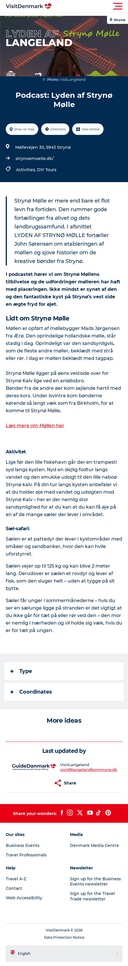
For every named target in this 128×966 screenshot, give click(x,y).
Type (21, 671)
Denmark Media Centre (94, 845)
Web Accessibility (24, 897)
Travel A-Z (16, 878)
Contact (14, 888)
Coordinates (31, 692)
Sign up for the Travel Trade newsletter (92, 896)
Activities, (26, 169)
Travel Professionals (26, 855)
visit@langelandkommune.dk (88, 769)
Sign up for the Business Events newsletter (95, 881)
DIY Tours (46, 169)
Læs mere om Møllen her (35, 425)
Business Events (22, 845)
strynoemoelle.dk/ (35, 158)
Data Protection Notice (64, 937)
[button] (90, 6)
